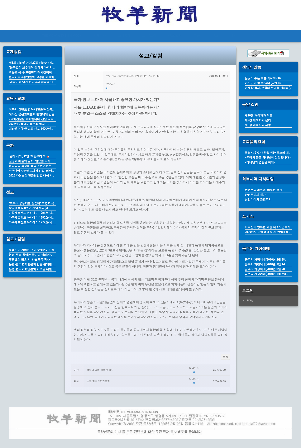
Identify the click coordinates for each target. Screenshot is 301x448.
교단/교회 (149, 35)
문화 (197, 35)
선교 (215, 35)
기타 (251, 35)
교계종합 (124, 35)
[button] (167, 84)
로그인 (249, 300)
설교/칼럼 (175, 35)
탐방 (233, 35)
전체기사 (99, 35)
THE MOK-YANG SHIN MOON (61, 35)
